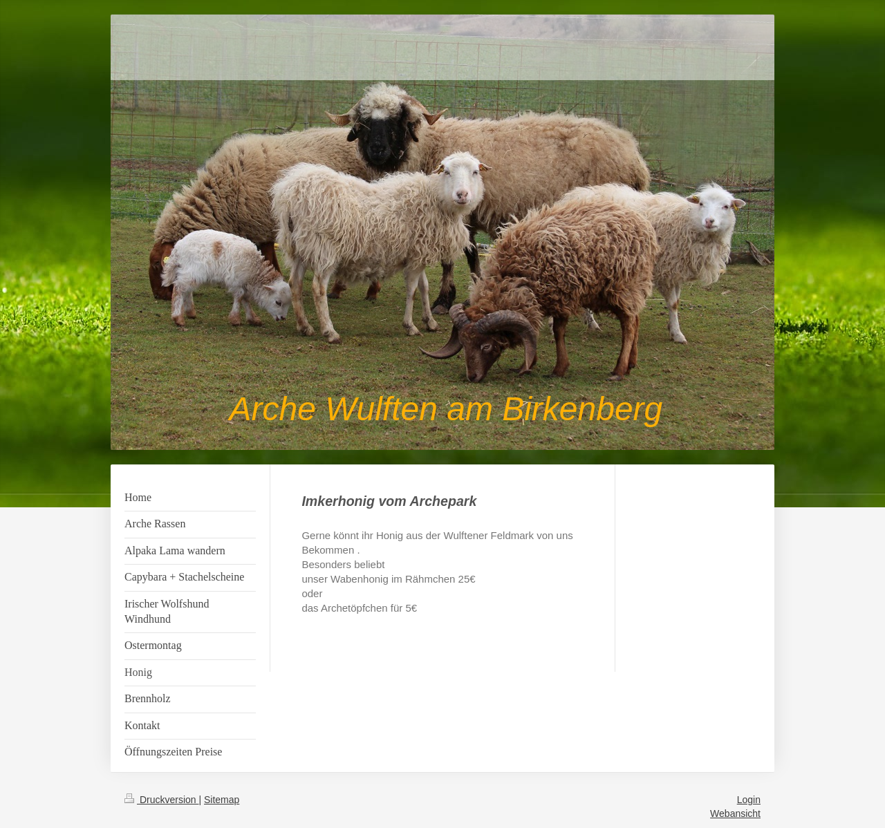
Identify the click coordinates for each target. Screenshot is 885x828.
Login (749, 799)
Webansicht (735, 813)
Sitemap (221, 799)
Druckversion (161, 799)
